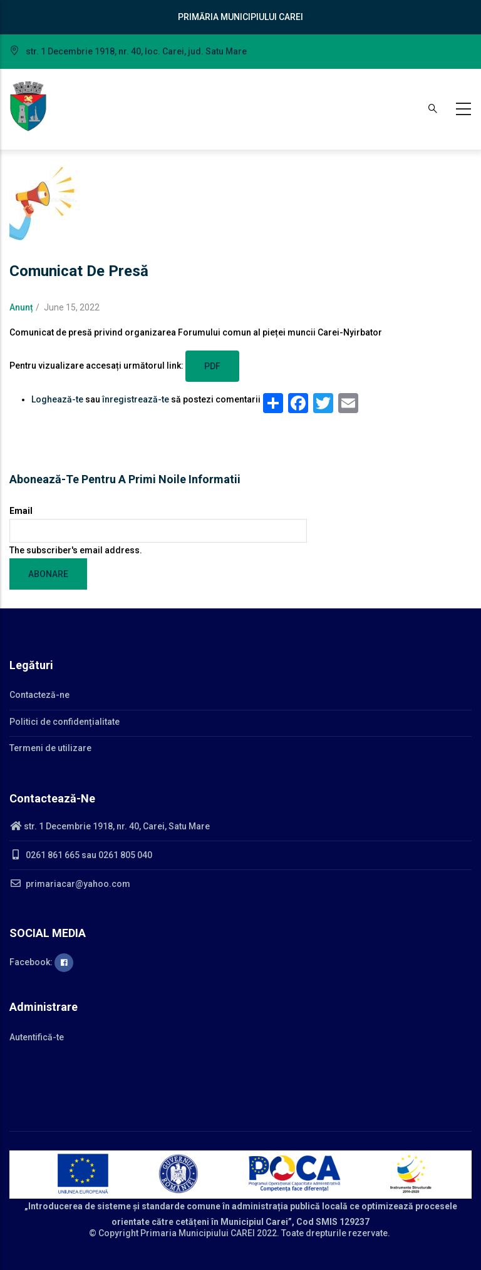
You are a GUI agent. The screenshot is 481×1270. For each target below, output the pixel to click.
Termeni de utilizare (50, 748)
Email (21, 511)
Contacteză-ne (39, 695)
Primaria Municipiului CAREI (197, 1233)
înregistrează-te (135, 399)
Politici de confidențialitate (64, 722)
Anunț (21, 307)
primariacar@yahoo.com (69, 884)
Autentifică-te (36, 1037)
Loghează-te (57, 399)
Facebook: (41, 962)
